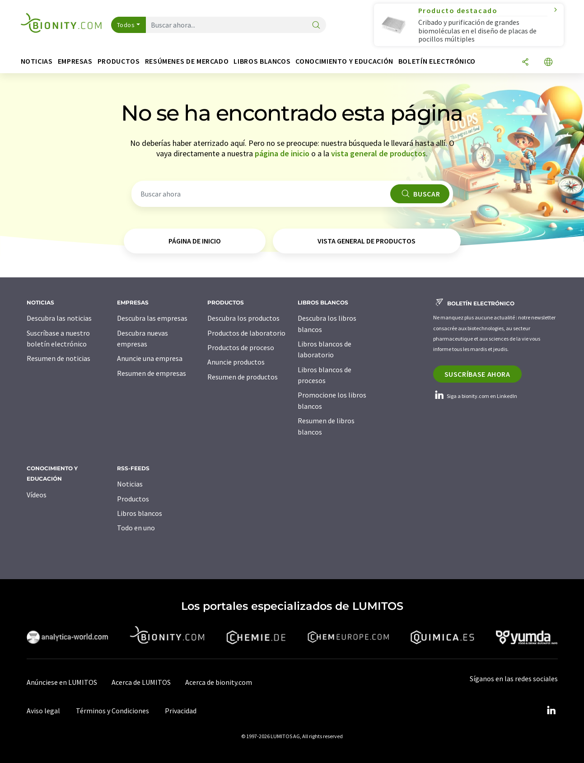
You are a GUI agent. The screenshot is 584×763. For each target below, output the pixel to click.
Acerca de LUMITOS (141, 682)
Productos (133, 498)
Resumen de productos (242, 376)
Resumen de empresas (151, 373)
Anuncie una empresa (149, 358)
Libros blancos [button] (262, 61)
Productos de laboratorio (246, 332)
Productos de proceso (240, 347)
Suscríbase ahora (477, 374)
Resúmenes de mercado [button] (187, 61)
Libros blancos (139, 513)
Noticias (130, 483)
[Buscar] (316, 25)
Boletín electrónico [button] (437, 61)
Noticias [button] (37, 61)
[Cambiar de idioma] (548, 62)
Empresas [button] (75, 61)
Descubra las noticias (59, 318)
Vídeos (37, 494)
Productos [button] (119, 61)
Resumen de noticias (58, 358)
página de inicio (282, 153)
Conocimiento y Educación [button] (344, 61)
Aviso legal (43, 710)
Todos (126, 25)
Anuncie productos (236, 361)
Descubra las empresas (152, 318)
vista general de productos (378, 153)
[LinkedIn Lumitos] (551, 710)
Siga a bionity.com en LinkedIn (475, 396)
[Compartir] (525, 62)
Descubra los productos (243, 318)
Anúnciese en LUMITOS (62, 682)
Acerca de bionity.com (218, 682)
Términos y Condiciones (112, 710)
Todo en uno (136, 527)
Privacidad (180, 710)
